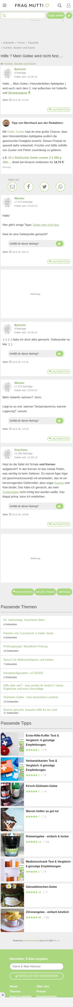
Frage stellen (55, 15)
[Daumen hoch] (59, 243)
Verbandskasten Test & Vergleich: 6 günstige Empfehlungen (41, 765)
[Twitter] (44, 186)
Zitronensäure (17, 92)
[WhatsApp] (60, 186)
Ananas (59, 482)
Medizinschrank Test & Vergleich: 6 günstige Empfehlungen (48, 864)
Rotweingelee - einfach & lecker (47, 836)
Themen (15, 991)
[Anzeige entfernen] (2, 994)
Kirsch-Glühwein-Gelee (41, 785)
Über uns (43, 986)
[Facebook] (28, 186)
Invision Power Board (31, 941)
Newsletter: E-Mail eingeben (29, 958)
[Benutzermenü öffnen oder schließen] (68, 5)
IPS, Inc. (56, 941)
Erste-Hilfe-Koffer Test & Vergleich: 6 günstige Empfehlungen (42, 740)
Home (14, 986)
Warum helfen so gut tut (42, 811)
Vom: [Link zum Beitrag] (5, 100)
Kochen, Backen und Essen (20, 63)
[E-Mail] (12, 186)
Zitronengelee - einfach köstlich (47, 912)
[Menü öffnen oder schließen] (4, 5)
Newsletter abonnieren (36, 975)
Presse (41, 991)
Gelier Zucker (15, 131)
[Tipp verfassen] (69, 15)
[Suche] (59, 5)
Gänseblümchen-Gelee (41, 886)
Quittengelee (11, 492)
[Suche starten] (4, 16)
